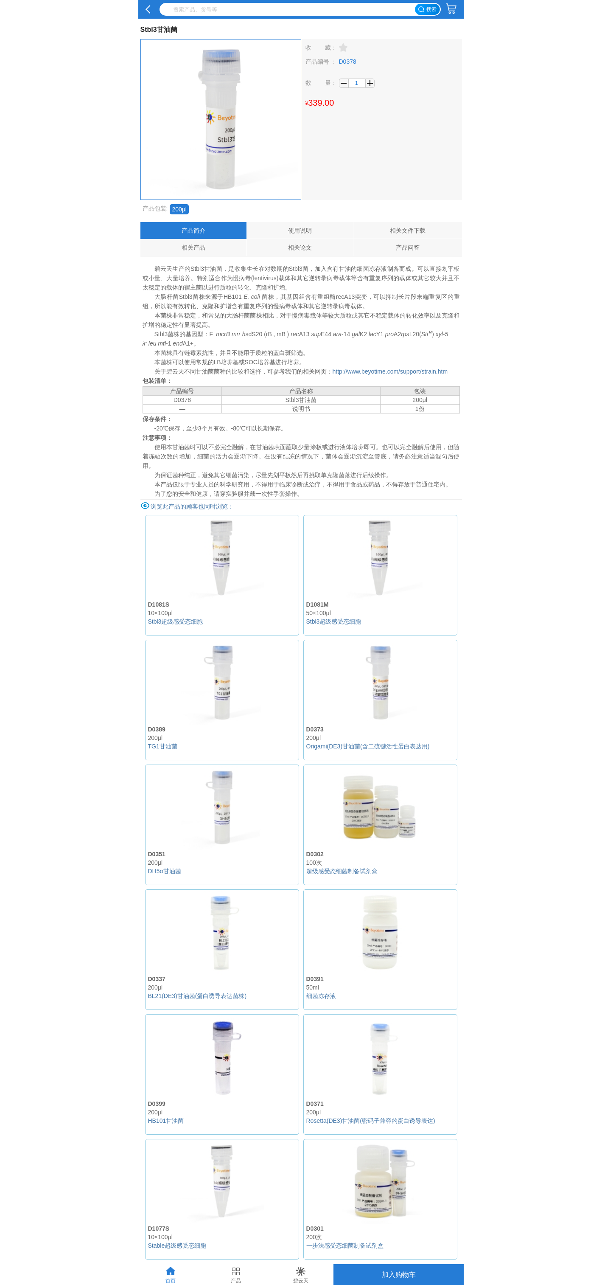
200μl (179, 209)
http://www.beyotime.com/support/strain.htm (390, 371)
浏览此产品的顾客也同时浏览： (192, 506)
